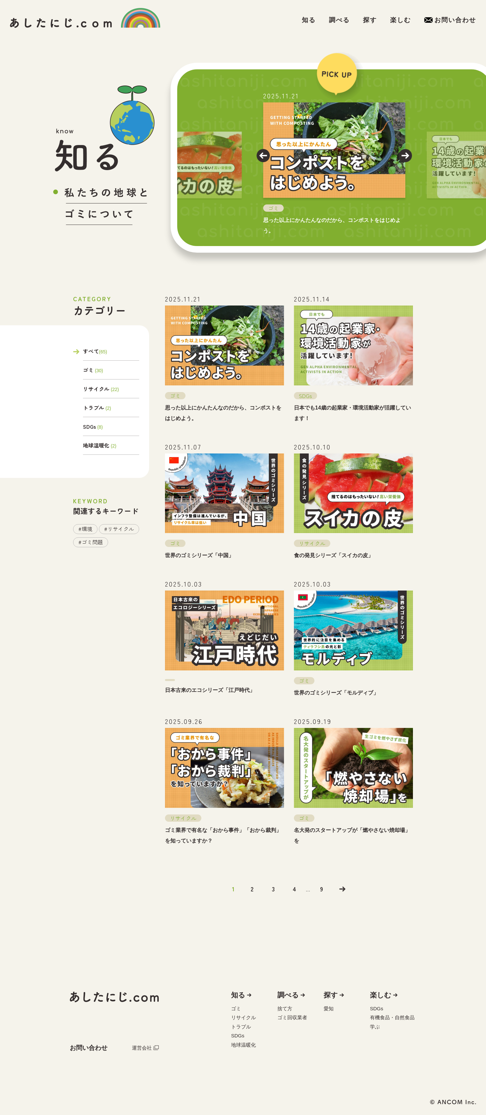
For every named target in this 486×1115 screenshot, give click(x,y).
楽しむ (380, 994)
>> (342, 889)
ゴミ (88, 370)
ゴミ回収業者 (292, 1017)
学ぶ (375, 1026)
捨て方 (284, 1008)
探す (331, 994)
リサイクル (96, 389)
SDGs (89, 426)
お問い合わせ (88, 1048)
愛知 (329, 1008)
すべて (91, 351)
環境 (87, 529)
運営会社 (145, 1047)
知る (238, 994)
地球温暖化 (96, 445)
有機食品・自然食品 (392, 1017)
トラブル (93, 408)
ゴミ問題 (92, 542)
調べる (288, 994)
